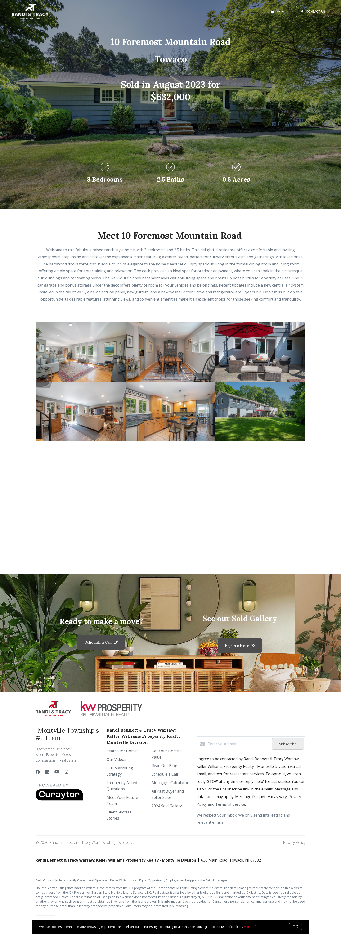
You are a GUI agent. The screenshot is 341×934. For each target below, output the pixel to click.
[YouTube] (56, 772)
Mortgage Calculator (170, 782)
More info (251, 927)
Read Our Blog (164, 765)
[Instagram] (66, 772)
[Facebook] (38, 772)
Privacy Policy (294, 842)
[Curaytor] (59, 799)
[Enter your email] (238, 744)
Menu (277, 11)
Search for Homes (123, 751)
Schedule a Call (165, 774)
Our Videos (116, 759)
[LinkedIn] (47, 772)
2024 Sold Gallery (167, 805)
